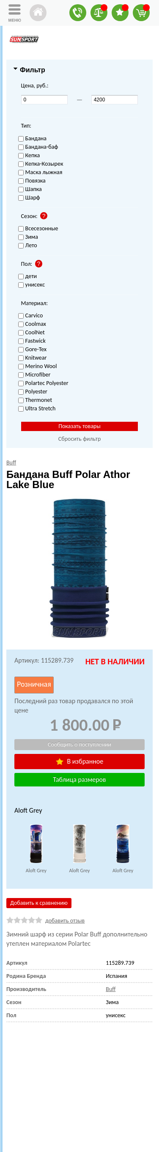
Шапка (30, 189)
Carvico (30, 316)
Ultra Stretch (37, 409)
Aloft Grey (36, 871)
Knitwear (32, 358)
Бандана (32, 139)
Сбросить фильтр (79, 438)
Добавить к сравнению (39, 902)
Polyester (32, 392)
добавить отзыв (65, 920)
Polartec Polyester (43, 383)
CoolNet (31, 333)
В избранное (79, 761)
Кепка (29, 156)
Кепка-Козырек (40, 164)
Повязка (32, 181)
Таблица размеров (79, 779)
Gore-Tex (32, 350)
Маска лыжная (40, 172)
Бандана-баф (38, 147)
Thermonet (35, 400)
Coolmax (32, 324)
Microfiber (34, 375)
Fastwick (32, 341)
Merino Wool (37, 366)
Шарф (29, 198)
